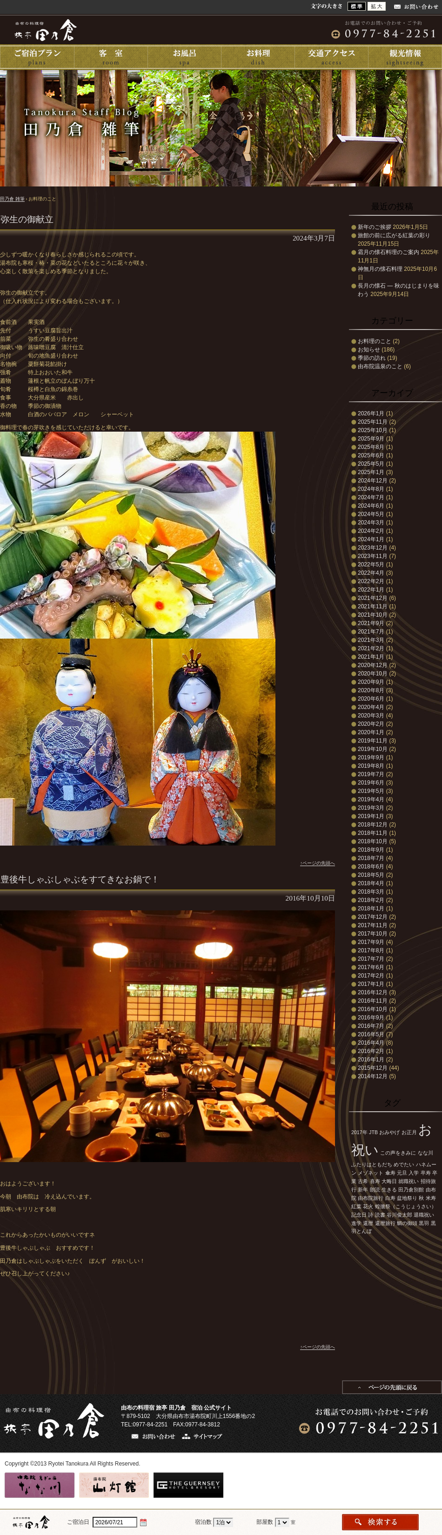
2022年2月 (371, 581)
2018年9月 (371, 850)
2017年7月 (371, 959)
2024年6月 (371, 505)
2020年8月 (371, 690)
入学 (414, 1173)
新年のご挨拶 (374, 227)
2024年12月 (373, 480)
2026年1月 (371, 413)
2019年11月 (373, 740)
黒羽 (424, 1223)
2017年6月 (371, 967)
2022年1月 (371, 589)
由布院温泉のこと (380, 366)
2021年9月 (371, 623)
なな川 (425, 1153)
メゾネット (370, 1173)
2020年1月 (371, 732)
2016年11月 (373, 1001)
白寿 (390, 1198)
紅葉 (356, 1206)
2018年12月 (373, 824)
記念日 (359, 1215)
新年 (363, 1189)
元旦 (402, 1173)
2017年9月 (371, 942)
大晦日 (389, 1181)
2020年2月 (371, 724)
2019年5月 (371, 791)
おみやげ (389, 1132)
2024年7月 (371, 497)
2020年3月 (371, 715)
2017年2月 (371, 975)
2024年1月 (371, 539)
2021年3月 (371, 640)
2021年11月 (373, 606)
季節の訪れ (372, 358)
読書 (380, 1215)
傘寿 (390, 1173)
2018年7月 (371, 858)
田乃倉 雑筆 (12, 198)
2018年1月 (371, 908)
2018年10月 (373, 841)
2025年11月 (373, 422)
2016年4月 (371, 1042)
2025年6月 (371, 455)
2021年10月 (373, 615)
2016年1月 (371, 1059)
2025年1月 (371, 472)
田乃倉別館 (411, 1189)
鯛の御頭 (407, 1223)
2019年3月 (371, 808)
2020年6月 (371, 698)
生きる (389, 1189)
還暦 (368, 1223)
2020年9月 (371, 682)
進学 (356, 1223)
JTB (373, 1132)
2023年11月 (373, 556)
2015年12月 (373, 1068)
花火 (368, 1206)
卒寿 (426, 1173)
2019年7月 (371, 774)
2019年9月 (371, 757)
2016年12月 (373, 992)
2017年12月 (373, 917)
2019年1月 (371, 816)
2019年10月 (373, 749)
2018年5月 (371, 875)
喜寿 (375, 1181)
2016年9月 (371, 1017)
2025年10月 (373, 430)
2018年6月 (371, 866)
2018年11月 (373, 833)
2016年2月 (371, 1051)
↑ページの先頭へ (317, 863)
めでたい (404, 1164)
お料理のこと (374, 341)
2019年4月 (371, 799)
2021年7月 (371, 631)
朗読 (375, 1189)
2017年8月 (371, 950)
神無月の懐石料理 (380, 269)
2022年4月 (371, 573)
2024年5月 (371, 514)
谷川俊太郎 (399, 1215)
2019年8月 (371, 766)
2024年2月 (371, 531)
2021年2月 (371, 648)
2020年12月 (373, 665)
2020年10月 (373, 673)
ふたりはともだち (371, 1164)
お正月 (409, 1132)
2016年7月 (371, 1026)
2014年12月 (373, 1076)
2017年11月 (373, 925)
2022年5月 (371, 564)
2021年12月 (373, 598)
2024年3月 (371, 522)
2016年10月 (373, 1009)
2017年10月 (373, 933)
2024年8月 (371, 489)
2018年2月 (371, 900)
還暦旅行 (385, 1223)
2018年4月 (371, 883)
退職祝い (424, 1215)
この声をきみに (398, 1153)
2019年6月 (371, 782)
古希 (363, 1181)
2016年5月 (371, 1034)
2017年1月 (371, 984)
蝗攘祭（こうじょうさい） (405, 1206)
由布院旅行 (370, 1198)
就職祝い (408, 1181)
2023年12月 (373, 547)
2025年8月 (371, 447)
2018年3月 (371, 891)
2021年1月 (371, 657)
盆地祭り (407, 1198)
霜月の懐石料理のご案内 (388, 252)
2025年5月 (371, 464)
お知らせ (369, 349)
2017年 (359, 1132)
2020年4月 (371, 707)
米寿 (431, 1198)
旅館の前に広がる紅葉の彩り (394, 235)
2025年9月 (371, 438)
